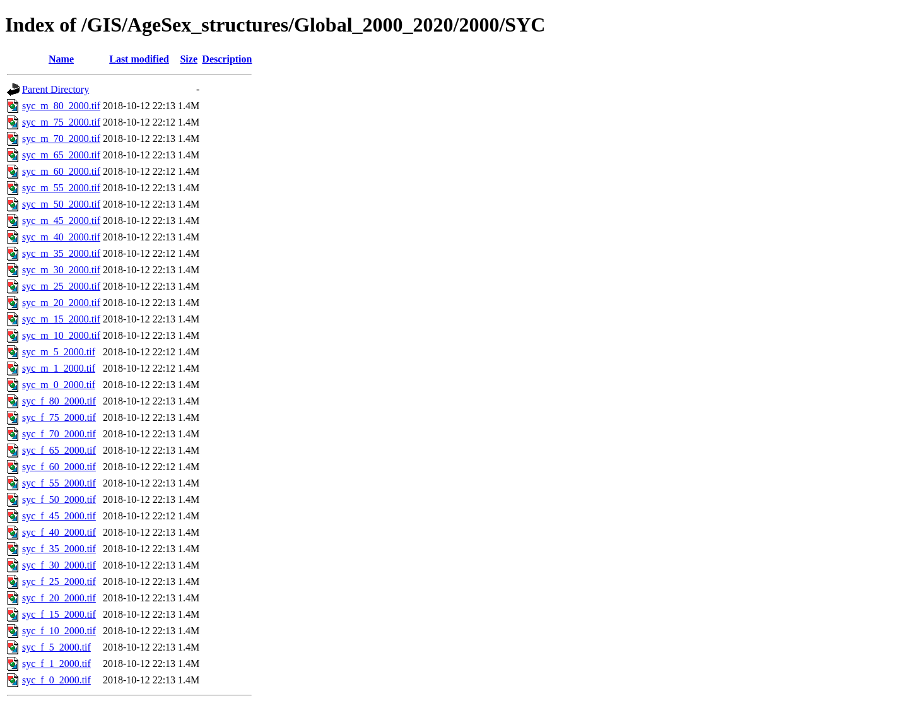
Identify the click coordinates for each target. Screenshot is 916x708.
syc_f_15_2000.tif (59, 614)
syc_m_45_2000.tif (61, 220)
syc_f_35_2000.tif (59, 548)
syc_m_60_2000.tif (61, 171)
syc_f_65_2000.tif (59, 450)
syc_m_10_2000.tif (61, 335)
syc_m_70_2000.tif (61, 138)
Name (61, 59)
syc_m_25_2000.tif (61, 286)
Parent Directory (55, 89)
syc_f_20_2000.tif (59, 598)
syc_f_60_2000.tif (59, 466)
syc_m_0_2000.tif (58, 384)
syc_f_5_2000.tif (56, 647)
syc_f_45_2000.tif (59, 515)
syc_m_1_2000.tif (58, 368)
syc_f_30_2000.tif (59, 565)
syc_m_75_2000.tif (61, 122)
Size (188, 59)
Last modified (139, 59)
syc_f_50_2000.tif (59, 499)
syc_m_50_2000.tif (61, 204)
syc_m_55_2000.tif (61, 187)
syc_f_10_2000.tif (59, 630)
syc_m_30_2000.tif (61, 269)
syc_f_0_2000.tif (56, 680)
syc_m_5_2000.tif (58, 351)
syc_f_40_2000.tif (59, 532)
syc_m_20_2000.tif (61, 302)
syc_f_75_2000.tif (59, 417)
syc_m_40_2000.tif (61, 237)
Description (227, 59)
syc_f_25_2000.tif (59, 581)
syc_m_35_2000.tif (61, 253)
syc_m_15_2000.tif (61, 319)
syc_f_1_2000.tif (56, 663)
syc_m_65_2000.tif (61, 155)
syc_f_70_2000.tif (59, 433)
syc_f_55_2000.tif (59, 483)
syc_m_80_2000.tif (61, 105)
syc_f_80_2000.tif (59, 401)
